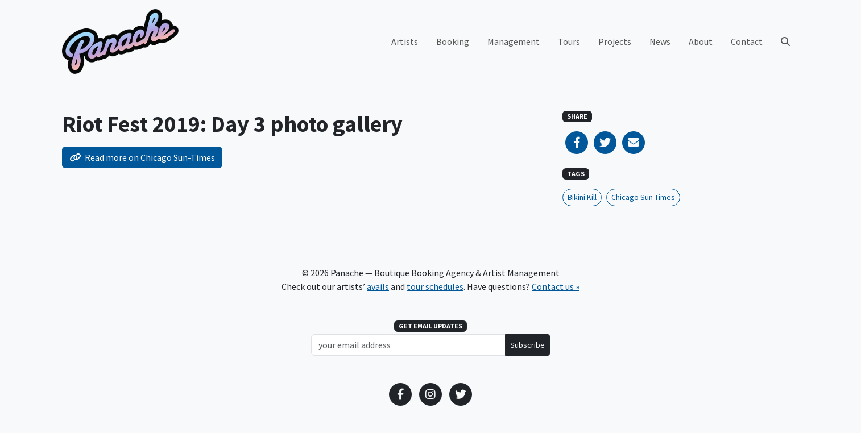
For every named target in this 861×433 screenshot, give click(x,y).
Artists (404, 41)
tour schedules (435, 286)
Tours (569, 41)
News (659, 41)
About (701, 41)
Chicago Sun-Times (643, 197)
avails (378, 286)
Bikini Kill (582, 197)
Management (513, 41)
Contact (747, 41)
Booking (452, 41)
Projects (614, 41)
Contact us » (555, 286)
